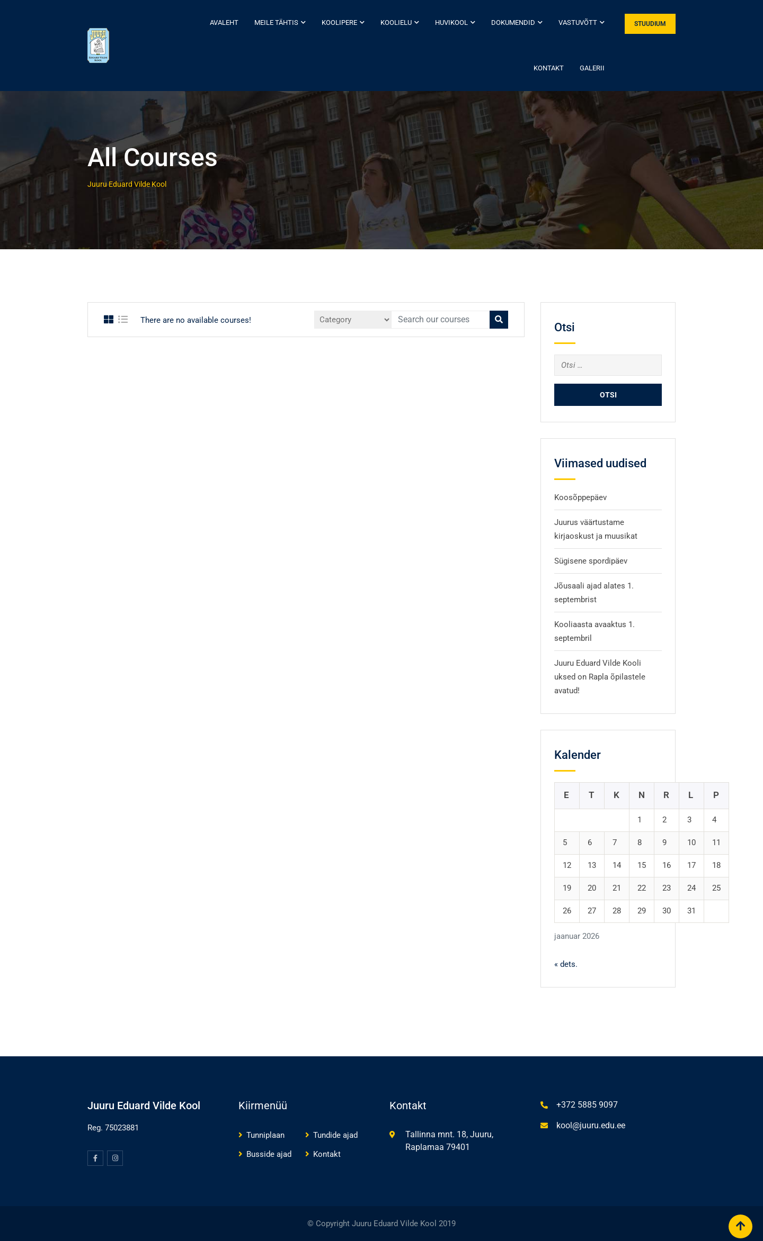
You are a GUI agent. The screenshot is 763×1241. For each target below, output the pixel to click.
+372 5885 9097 (587, 1105)
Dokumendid (513, 22)
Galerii (592, 68)
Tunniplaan (265, 1135)
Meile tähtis (276, 22)
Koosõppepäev (580, 497)
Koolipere (339, 22)
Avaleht (224, 22)
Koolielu (396, 22)
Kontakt (549, 68)
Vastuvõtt (577, 22)
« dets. (566, 964)
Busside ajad (268, 1154)
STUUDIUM (650, 24)
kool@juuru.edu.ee (590, 1125)
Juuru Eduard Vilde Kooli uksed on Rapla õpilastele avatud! (599, 676)
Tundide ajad (335, 1135)
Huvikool (451, 22)
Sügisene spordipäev (590, 561)
